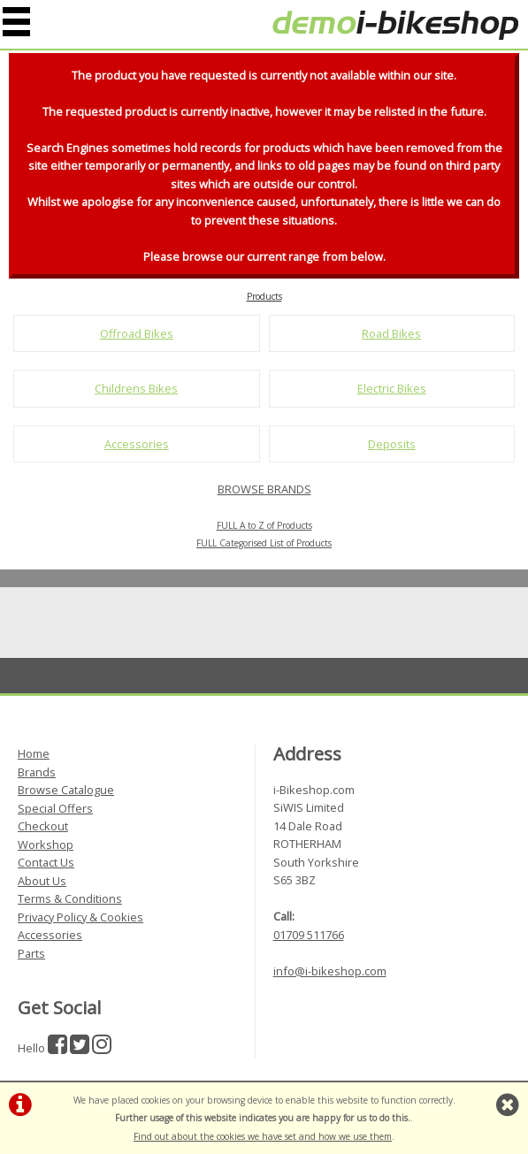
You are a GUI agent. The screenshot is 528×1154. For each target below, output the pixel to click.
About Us (42, 881)
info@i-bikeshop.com (329, 971)
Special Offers (55, 808)
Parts (31, 953)
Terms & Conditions (70, 898)
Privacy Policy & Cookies (80, 917)
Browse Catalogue (66, 790)
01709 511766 (308, 935)
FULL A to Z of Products (264, 525)
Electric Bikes (391, 388)
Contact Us (46, 862)
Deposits (392, 444)
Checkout (43, 826)
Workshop (45, 844)
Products (264, 296)
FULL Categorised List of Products (264, 543)
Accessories (136, 444)
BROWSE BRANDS (264, 489)
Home (34, 753)
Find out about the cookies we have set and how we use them (263, 1136)
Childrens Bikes (136, 388)
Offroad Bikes (136, 333)
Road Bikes (391, 333)
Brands (37, 772)
